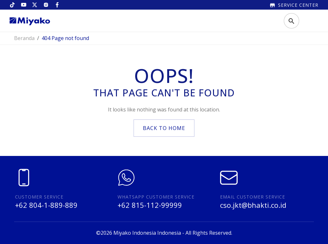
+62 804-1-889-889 (46, 205)
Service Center (294, 5)
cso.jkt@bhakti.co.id (253, 205)
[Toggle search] (291, 20)
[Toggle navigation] (308, 21)
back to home (164, 128)
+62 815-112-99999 (150, 205)
